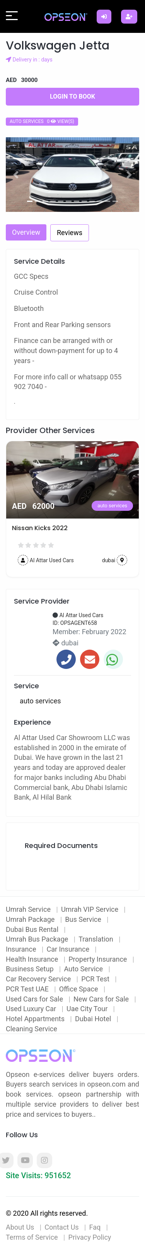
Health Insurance (33, 959)
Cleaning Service (31, 1029)
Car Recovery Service (39, 979)
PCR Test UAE (28, 989)
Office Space (79, 989)
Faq (95, 1227)
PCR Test (96, 979)
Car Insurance (68, 949)
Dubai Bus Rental (33, 929)
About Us (20, 1227)
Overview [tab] (26, 232)
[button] (16, 174)
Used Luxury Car (32, 1009)
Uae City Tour (88, 1009)
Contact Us (61, 1227)
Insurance (22, 949)
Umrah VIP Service (90, 909)
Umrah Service (29, 909)
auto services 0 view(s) (42, 121)
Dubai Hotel (94, 1019)
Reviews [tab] (69, 233)
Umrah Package (31, 919)
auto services (39, 505)
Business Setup (30, 969)
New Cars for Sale (102, 999)
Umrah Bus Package (38, 939)
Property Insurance (98, 959)
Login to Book (72, 96)
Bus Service (84, 919)
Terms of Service (32, 1237)
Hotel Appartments (36, 1019)
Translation (96, 939)
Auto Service (84, 969)
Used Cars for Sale (35, 999)
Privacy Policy (89, 1237)
